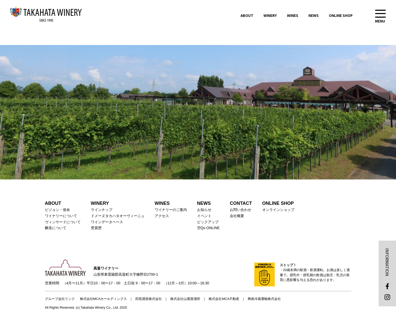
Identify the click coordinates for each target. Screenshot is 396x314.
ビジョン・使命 (57, 210)
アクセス (162, 216)
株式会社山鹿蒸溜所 (185, 299)
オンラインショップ (278, 210)
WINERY (270, 15)
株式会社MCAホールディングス (103, 299)
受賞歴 (96, 228)
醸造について (55, 228)
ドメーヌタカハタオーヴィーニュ (118, 216)
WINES (292, 15)
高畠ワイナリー (46, 14)
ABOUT (247, 15)
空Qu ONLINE (208, 228)
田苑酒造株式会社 (148, 299)
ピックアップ (208, 222)
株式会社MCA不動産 (224, 299)
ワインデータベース (107, 222)
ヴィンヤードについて (63, 222)
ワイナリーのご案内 (171, 210)
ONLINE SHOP (341, 15)
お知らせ (204, 210)
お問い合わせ (240, 210)
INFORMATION (387, 262)
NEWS (313, 15)
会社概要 (237, 216)
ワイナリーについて (61, 216)
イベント (204, 216)
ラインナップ (101, 210)
